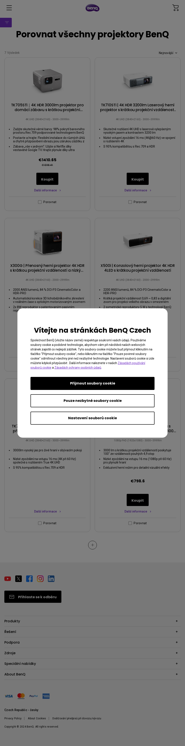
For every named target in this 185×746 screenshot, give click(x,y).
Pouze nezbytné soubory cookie (93, 400)
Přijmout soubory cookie (92, 383)
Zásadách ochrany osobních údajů (77, 367)
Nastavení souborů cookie (92, 418)
